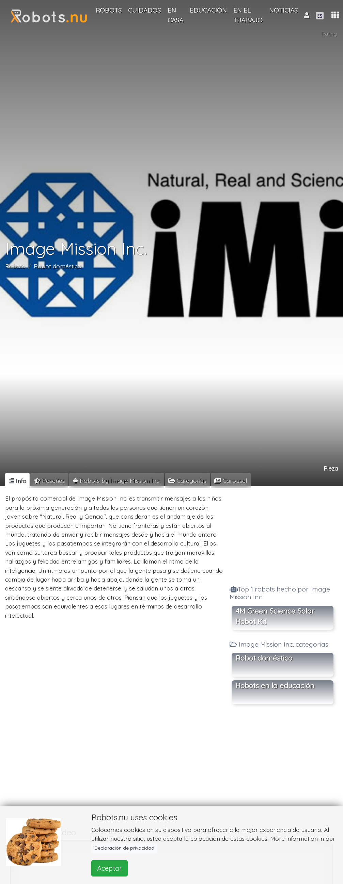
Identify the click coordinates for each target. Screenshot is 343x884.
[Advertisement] (282, 533)
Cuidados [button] (144, 10)
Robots (15, 266)
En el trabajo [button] (248, 15)
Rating (329, 34)
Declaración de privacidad (124, 848)
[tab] (17, 480)
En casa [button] (175, 15)
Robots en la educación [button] (275, 685)
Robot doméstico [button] (264, 657)
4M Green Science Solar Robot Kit (275, 616)
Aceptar (109, 868)
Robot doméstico (57, 266)
